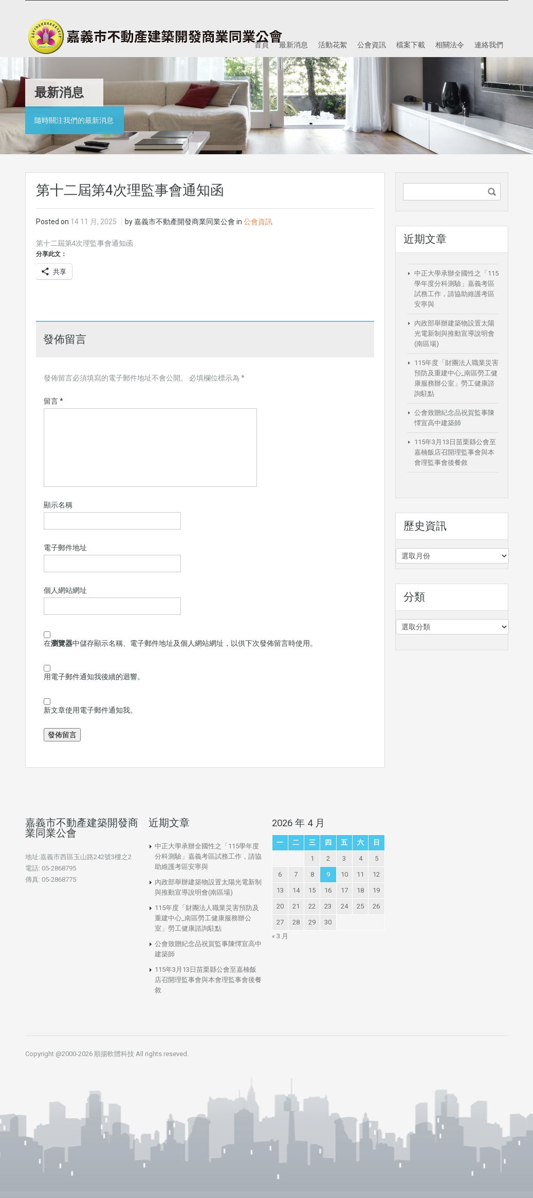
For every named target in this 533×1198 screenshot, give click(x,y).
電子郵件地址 (65, 547)
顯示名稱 (58, 505)
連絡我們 (488, 45)
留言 (53, 401)
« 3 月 (280, 936)
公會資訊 (371, 45)
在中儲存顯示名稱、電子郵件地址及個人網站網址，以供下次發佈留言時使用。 (180, 643)
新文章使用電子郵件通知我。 (90, 710)
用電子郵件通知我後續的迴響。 (94, 677)
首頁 (261, 45)
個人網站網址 (65, 590)
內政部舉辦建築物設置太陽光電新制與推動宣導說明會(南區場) (454, 333)
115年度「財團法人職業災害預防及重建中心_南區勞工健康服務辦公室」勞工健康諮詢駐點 (207, 918)
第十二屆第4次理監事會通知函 (85, 243)
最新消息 (293, 45)
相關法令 (449, 45)
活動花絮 (332, 45)
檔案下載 (410, 45)
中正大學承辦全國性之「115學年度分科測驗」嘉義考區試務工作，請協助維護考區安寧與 (208, 856)
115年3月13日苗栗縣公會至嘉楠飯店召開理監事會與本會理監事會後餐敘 (455, 452)
